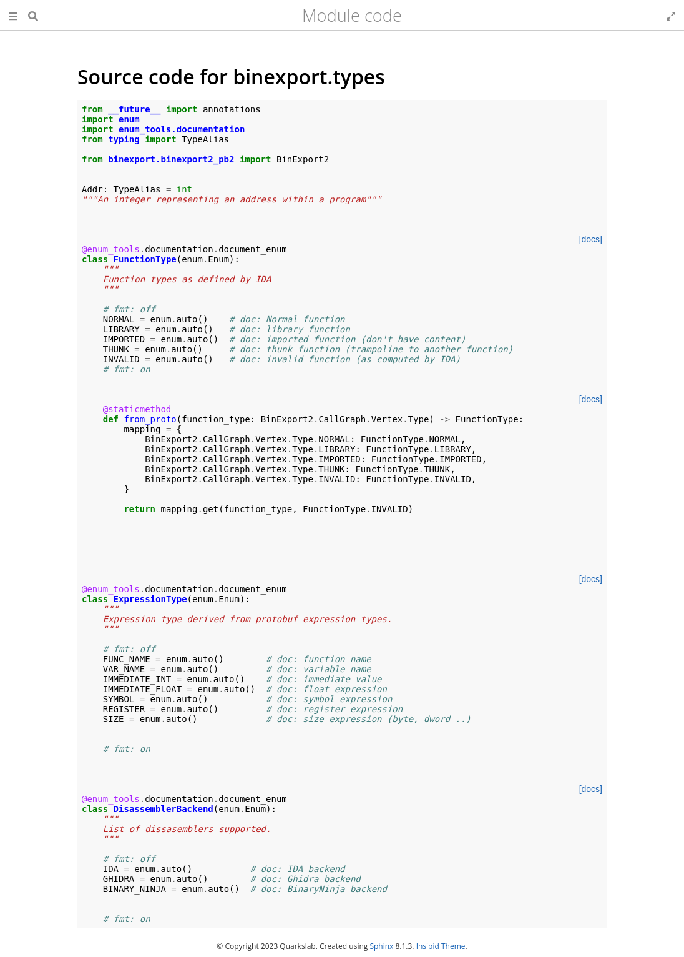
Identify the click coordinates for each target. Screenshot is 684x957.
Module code (352, 15)
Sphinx (381, 946)
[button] (13, 15)
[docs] (590, 239)
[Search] (33, 15)
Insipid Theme (441, 946)
